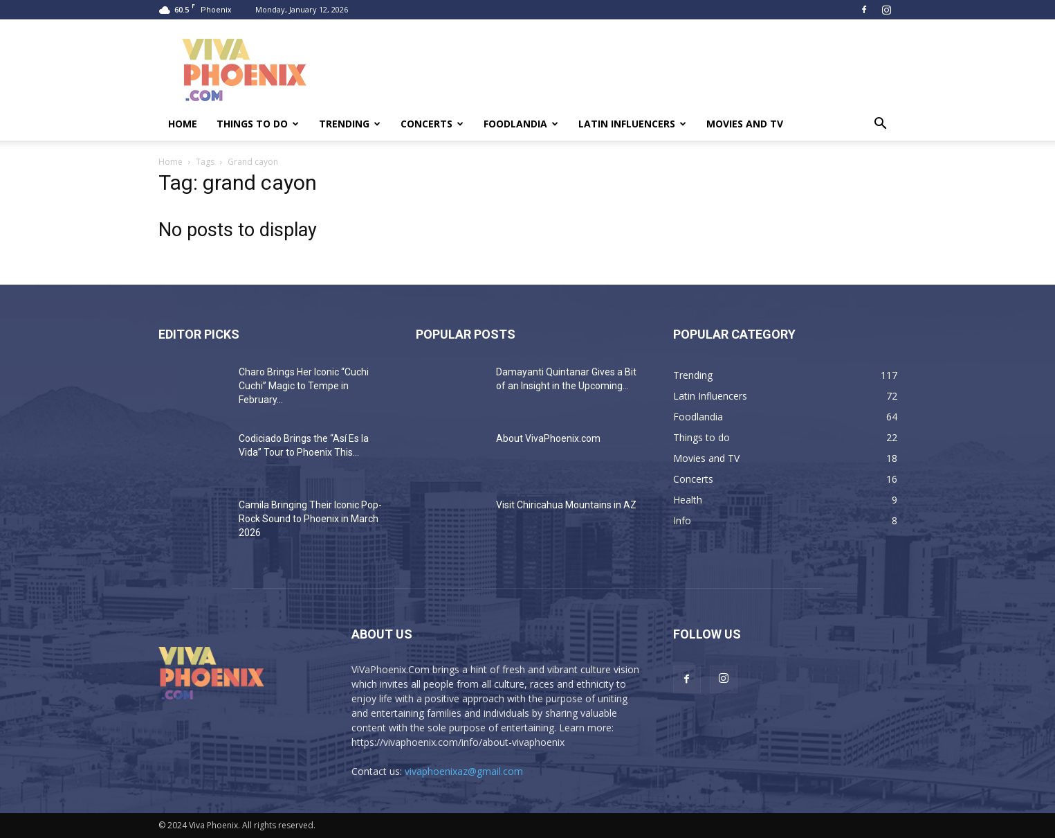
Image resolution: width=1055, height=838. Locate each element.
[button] (880, 125)
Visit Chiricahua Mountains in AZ (566, 504)
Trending (349, 123)
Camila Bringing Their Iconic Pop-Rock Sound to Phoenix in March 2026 (310, 518)
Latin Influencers (632, 123)
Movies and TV (744, 123)
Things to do (258, 123)
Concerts (432, 123)
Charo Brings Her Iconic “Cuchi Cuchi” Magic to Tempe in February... (304, 385)
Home (182, 123)
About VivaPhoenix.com (548, 438)
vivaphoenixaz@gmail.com (464, 771)
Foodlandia (521, 123)
